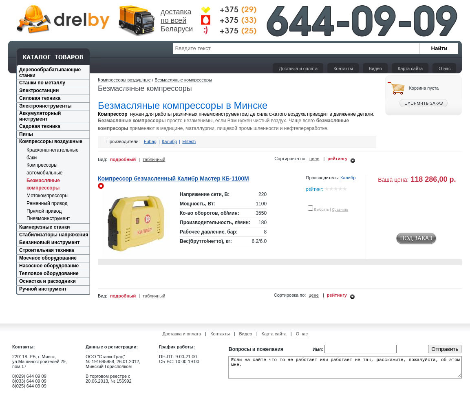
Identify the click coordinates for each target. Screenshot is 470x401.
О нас (444, 68)
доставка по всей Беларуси (177, 20)
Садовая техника (39, 126)
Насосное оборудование (49, 266)
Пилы (26, 134)
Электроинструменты (45, 106)
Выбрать (321, 209)
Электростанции (39, 90)
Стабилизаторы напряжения (53, 235)
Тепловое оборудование (49, 273)
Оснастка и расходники (47, 281)
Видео (375, 68)
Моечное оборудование (48, 258)
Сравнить (340, 209)
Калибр (169, 141)
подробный (123, 159)
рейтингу (337, 158)
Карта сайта (410, 68)
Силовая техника (39, 98)
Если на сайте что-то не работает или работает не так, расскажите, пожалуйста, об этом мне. (345, 369)
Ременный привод (47, 203)
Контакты (343, 68)
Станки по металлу (42, 83)
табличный (154, 159)
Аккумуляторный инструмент (40, 116)
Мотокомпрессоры (47, 195)
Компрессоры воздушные (50, 141)
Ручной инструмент (42, 289)
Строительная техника (46, 250)
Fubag (150, 141)
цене (314, 158)
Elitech (189, 141)
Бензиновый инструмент (49, 242)
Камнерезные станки (44, 227)
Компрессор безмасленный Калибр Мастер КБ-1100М (173, 178)
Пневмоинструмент (48, 218)
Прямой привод (44, 211)
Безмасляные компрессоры (183, 79)
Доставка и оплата (298, 68)
